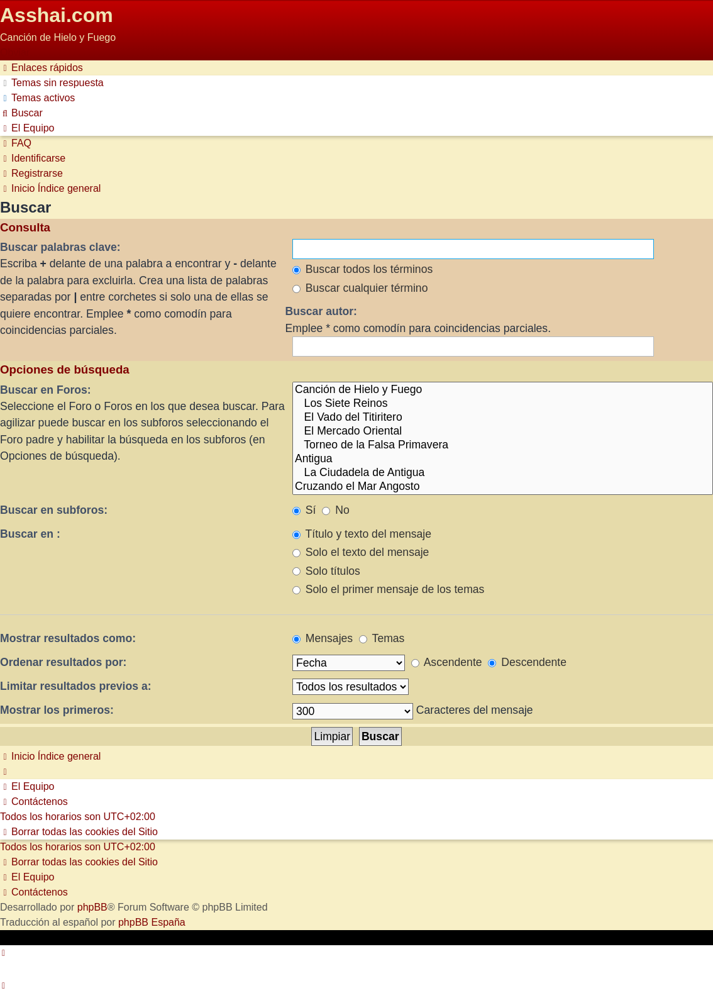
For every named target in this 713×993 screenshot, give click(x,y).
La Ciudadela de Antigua (503, 473)
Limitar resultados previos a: (76, 686)
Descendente (527, 662)
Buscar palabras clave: (60, 247)
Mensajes (322, 638)
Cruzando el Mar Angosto (503, 487)
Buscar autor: (321, 311)
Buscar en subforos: (54, 510)
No (335, 510)
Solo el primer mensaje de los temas (388, 589)
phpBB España (151, 922)
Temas (381, 638)
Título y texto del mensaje (361, 534)
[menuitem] (52, 82)
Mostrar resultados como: (68, 638)
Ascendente (446, 662)
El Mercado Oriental (503, 431)
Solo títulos (326, 571)
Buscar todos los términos (362, 269)
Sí (304, 510)
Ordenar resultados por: (63, 662)
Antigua (503, 459)
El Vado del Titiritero (503, 417)
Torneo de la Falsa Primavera (503, 445)
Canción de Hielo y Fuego (503, 390)
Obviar (15, 52)
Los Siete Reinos (503, 404)
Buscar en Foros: (45, 390)
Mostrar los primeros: (57, 710)
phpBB (92, 907)
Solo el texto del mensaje (360, 552)
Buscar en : (30, 534)
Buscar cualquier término (360, 288)
